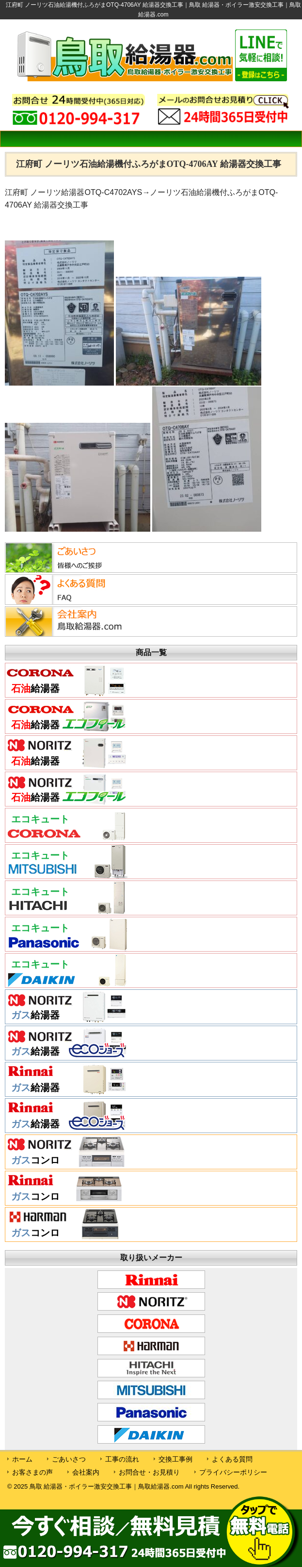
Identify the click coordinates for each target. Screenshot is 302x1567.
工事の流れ (122, 1459)
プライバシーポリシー (233, 1472)
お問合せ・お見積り (149, 1472)
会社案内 (85, 1472)
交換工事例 (175, 1459)
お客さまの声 (32, 1472)
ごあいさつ (69, 1459)
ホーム (22, 1459)
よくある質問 (232, 1459)
